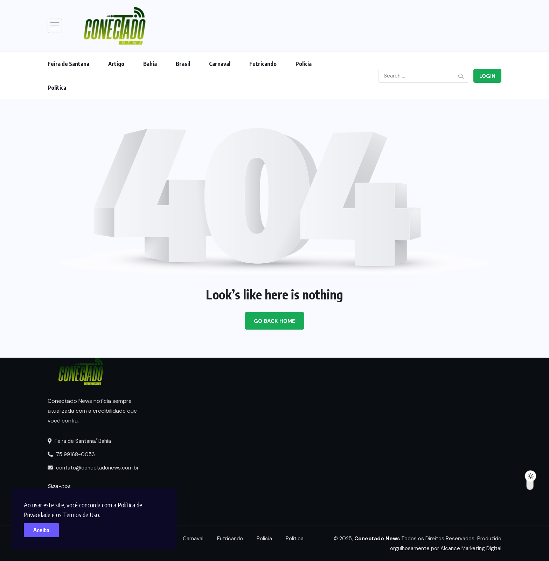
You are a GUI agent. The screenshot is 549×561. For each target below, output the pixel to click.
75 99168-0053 (71, 454)
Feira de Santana (68, 63)
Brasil (183, 63)
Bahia (150, 63)
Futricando (263, 63)
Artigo (116, 63)
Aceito (42, 529)
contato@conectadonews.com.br (93, 467)
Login (487, 76)
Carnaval (219, 63)
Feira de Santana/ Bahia (79, 441)
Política (57, 87)
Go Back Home (274, 321)
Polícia (304, 63)
